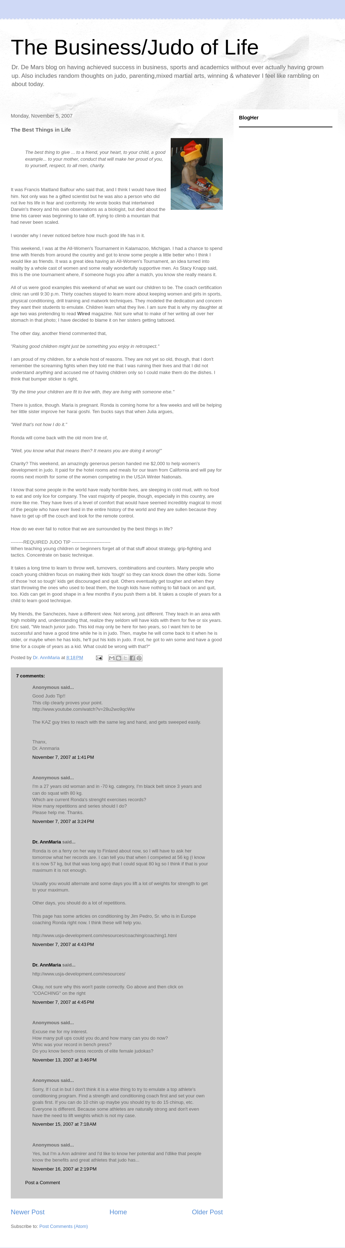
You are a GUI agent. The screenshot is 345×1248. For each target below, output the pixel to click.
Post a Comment (42, 1182)
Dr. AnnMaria (46, 842)
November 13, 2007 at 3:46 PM (64, 1060)
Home (118, 1212)
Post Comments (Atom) (64, 1226)
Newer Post (28, 1212)
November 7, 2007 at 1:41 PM (63, 757)
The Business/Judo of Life (135, 47)
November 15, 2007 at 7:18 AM (64, 1124)
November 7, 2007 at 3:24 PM (63, 821)
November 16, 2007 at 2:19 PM (64, 1169)
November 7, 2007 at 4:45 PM (63, 1002)
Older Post (207, 1212)
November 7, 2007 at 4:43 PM (63, 944)
